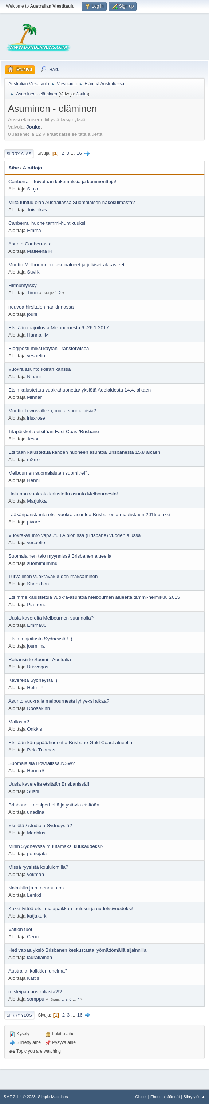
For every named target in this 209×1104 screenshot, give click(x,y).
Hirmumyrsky (22, 285)
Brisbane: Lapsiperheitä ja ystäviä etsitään (53, 805)
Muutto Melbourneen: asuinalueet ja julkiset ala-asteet (66, 264)
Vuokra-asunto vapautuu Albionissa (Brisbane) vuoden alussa (74, 535)
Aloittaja (32, 167)
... (73, 153)
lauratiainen (39, 957)
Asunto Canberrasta (30, 244)
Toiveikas (37, 209)
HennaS (35, 770)
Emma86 (36, 625)
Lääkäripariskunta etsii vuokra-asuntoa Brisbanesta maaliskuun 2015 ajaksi (89, 514)
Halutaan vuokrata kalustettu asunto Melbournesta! (63, 493)
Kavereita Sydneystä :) (32, 680)
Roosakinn (38, 708)
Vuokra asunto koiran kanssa (39, 369)
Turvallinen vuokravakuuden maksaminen (53, 576)
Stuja (32, 189)
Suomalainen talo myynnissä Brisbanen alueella (59, 556)
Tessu (33, 438)
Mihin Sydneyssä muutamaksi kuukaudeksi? (56, 846)
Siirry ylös (19, 1015)
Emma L (36, 230)
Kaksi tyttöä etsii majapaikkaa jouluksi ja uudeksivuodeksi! (70, 908)
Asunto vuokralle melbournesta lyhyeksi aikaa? (58, 701)
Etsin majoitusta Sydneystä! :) (40, 638)
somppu (35, 999)
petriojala (37, 853)
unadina (35, 812)
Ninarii (34, 376)
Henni (33, 480)
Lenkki (34, 895)
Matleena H (39, 251)
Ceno (33, 936)
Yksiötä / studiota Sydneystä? (40, 825)
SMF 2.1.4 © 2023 (20, 1097)
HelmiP (35, 687)
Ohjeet (141, 1097)
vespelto (36, 355)
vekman (35, 874)
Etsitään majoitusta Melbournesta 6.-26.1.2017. (59, 327)
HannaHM (38, 335)
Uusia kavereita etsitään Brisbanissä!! (48, 784)
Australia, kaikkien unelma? (37, 971)
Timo (32, 292)
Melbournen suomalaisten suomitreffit (48, 473)
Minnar (34, 397)
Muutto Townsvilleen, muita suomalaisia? (52, 410)
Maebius (36, 833)
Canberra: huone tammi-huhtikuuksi (46, 223)
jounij (32, 314)
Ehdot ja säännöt (165, 1097)
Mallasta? (18, 721)
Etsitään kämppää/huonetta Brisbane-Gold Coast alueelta (70, 742)
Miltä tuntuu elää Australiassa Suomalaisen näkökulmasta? (71, 202)
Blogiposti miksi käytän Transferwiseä (48, 348)
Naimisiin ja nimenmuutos (36, 888)
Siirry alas (19, 154)
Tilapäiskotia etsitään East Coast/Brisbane (53, 431)
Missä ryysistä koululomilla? (38, 867)
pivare (33, 522)
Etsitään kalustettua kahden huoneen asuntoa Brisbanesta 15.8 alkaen (84, 452)
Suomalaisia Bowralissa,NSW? (41, 763)
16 (79, 153)
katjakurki (37, 916)
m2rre (33, 459)
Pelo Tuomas (41, 750)
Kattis (33, 978)
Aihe (13, 167)
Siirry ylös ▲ (194, 1097)
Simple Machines (53, 1097)
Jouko (82, 94)
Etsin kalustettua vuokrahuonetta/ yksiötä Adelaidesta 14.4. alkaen (79, 390)
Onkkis (34, 729)
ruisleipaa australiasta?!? (35, 991)
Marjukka (37, 501)
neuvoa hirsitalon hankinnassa (41, 307)
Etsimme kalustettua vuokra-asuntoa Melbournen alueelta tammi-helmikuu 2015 (94, 597)
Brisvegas (37, 666)
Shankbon (38, 583)
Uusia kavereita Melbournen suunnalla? (51, 618)
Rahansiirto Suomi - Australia (39, 659)
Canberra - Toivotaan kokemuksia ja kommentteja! (62, 181)
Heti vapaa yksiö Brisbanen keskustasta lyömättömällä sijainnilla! (78, 950)
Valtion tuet (20, 929)
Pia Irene (36, 604)
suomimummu (42, 563)
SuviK (33, 272)
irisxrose (36, 418)
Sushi (33, 791)
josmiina (36, 646)
